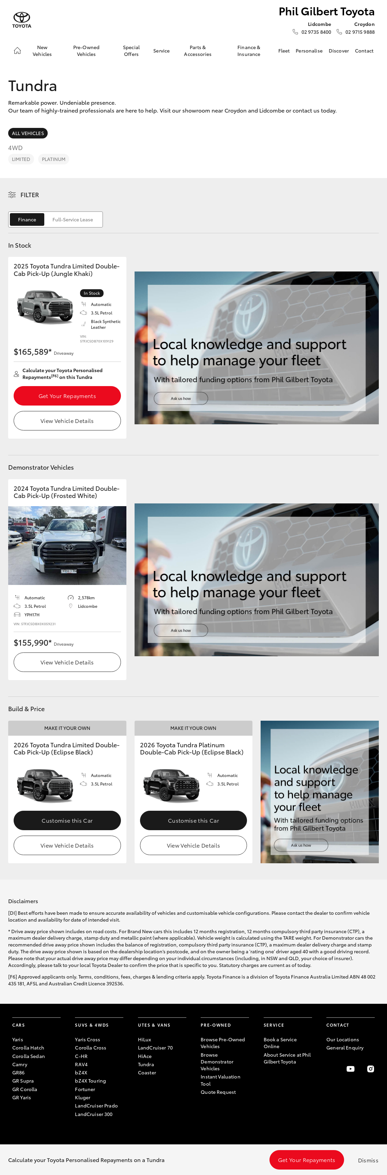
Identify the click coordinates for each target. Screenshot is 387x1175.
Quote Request (218, 1091)
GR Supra (23, 1080)
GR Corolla (24, 1089)
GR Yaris (21, 1097)
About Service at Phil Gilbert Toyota (287, 1058)
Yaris (17, 1039)
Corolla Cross (90, 1047)
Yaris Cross (87, 1039)
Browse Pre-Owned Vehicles (223, 1042)
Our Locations (342, 1039)
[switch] (55, 219)
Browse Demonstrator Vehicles (217, 1061)
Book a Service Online (280, 1042)
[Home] (17, 50)
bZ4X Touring (90, 1080)
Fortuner (85, 1089)
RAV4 (81, 1064)
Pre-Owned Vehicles (86, 50)
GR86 (18, 1072)
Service (161, 50)
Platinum (53, 159)
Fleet (284, 50)
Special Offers (131, 50)
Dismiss (368, 1160)
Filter (29, 194)
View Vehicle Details (67, 420)
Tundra (146, 1064)
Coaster (147, 1072)
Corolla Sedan (28, 1056)
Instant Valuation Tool (220, 1080)
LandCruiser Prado (96, 1105)
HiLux (144, 1039)
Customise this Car (67, 820)
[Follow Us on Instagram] (371, 1069)
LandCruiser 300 (93, 1114)
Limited (21, 159)
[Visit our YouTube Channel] (350, 1069)
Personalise (309, 50)
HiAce (145, 1056)
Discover (339, 50)
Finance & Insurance (248, 50)
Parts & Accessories (198, 50)
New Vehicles (42, 50)
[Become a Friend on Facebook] (330, 1069)
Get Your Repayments (67, 395)
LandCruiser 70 (155, 1047)
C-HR (81, 1056)
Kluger (82, 1097)
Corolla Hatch (28, 1047)
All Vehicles (28, 133)
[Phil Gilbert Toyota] (21, 20)
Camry (19, 1064)
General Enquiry (344, 1047)
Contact (364, 50)
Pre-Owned (216, 1025)
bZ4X (81, 1072)
